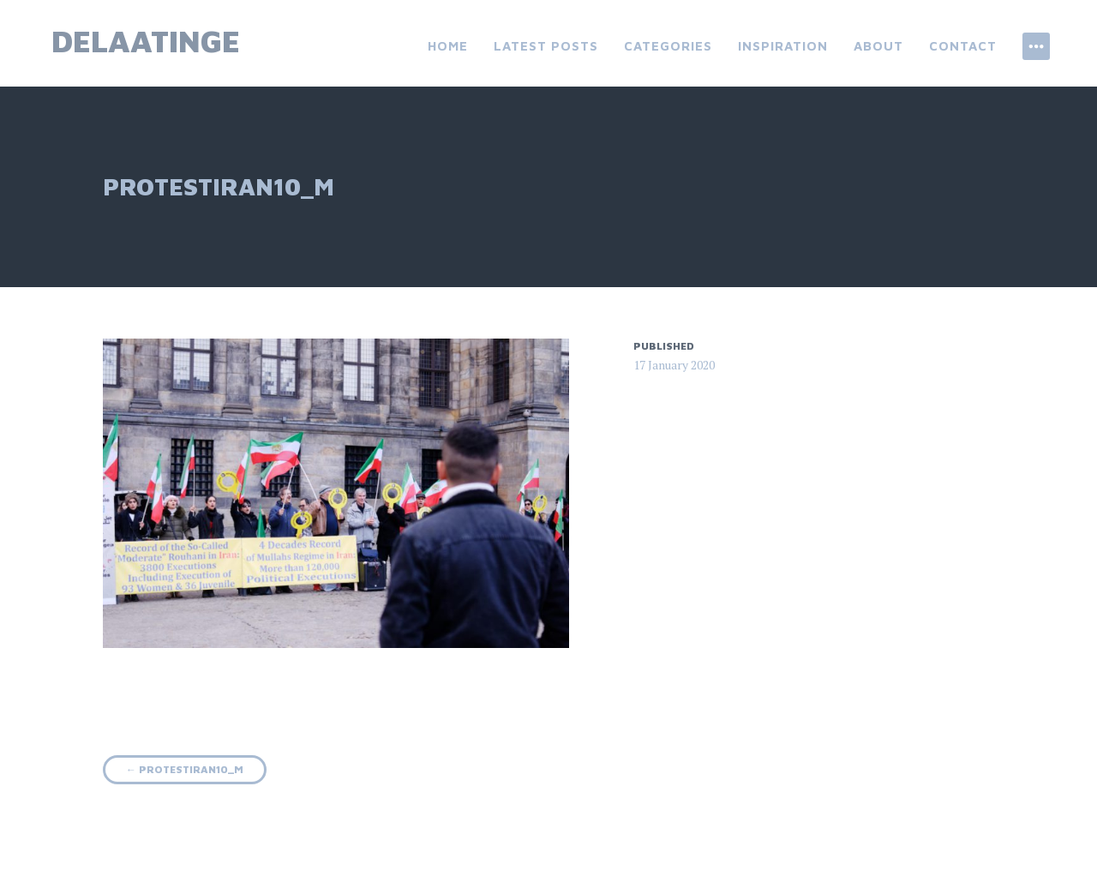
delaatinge (145, 40)
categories (668, 46)
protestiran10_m (184, 769)
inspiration (783, 46)
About (878, 46)
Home (448, 46)
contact (963, 46)
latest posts (546, 46)
